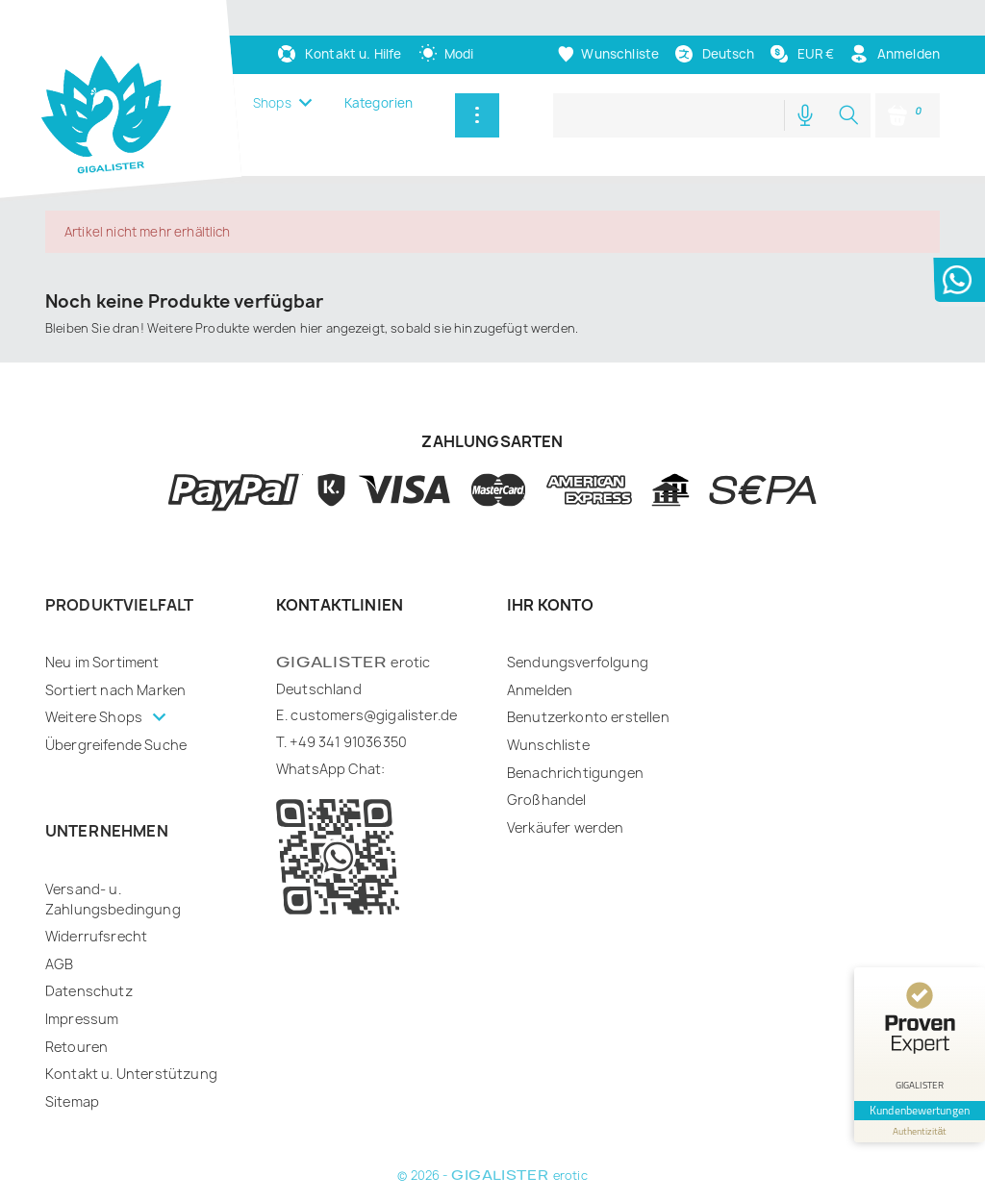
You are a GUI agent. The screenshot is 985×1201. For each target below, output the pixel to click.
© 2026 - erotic (492, 1175)
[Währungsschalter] (801, 53)
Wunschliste (548, 745)
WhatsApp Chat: (330, 769)
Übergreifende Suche (116, 745)
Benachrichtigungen (575, 772)
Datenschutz (89, 991)
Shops (272, 103)
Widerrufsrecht (96, 936)
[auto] (446, 53)
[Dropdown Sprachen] (713, 54)
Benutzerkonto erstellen (588, 717)
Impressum (81, 1019)
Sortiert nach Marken (115, 690)
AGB (59, 964)
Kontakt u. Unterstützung (131, 1073)
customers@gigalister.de (373, 715)
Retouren (76, 1047)
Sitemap (72, 1101)
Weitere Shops (95, 717)
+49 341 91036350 (348, 742)
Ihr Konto (550, 604)
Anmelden (539, 690)
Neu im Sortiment (102, 662)
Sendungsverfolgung (577, 662)
